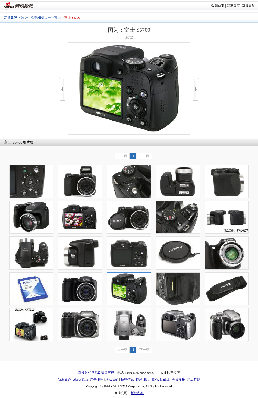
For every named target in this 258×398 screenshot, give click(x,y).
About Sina (80, 379)
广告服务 (96, 379)
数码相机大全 (41, 18)
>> (196, 89)
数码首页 (217, 6)
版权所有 (137, 393)
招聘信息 (127, 379)
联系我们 (111, 379)
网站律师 (142, 379)
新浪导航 (248, 6)
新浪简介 (64, 379)
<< (62, 89)
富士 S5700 (13, 142)
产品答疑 (193, 379)
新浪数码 (10, 18)
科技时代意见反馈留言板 (96, 373)
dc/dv (24, 18)
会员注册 (178, 379)
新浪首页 (233, 6)
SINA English (160, 379)
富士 (57, 18)
